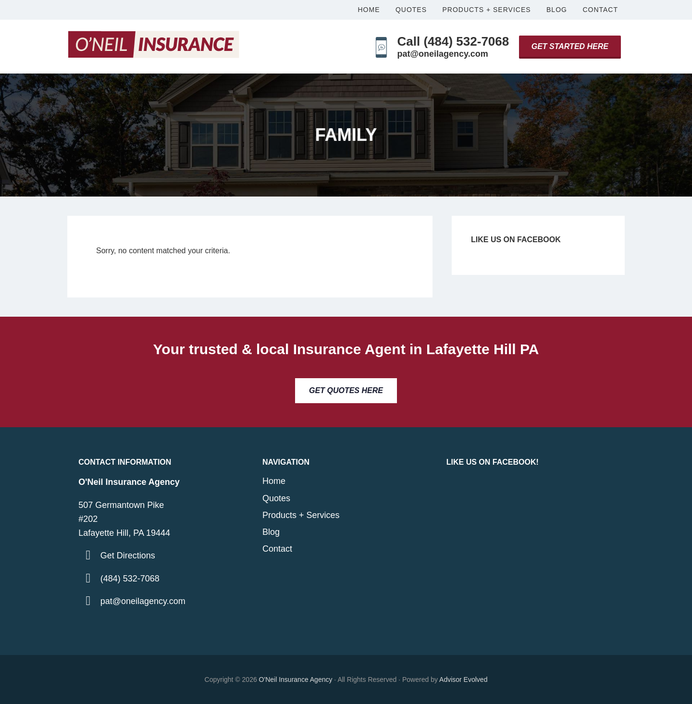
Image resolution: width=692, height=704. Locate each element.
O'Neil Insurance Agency (296, 679)
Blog (271, 532)
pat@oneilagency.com (142, 601)
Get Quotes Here (346, 390)
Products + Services (301, 515)
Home (273, 481)
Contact (277, 549)
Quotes (276, 498)
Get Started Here (569, 46)
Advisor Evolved (463, 679)
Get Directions (127, 555)
